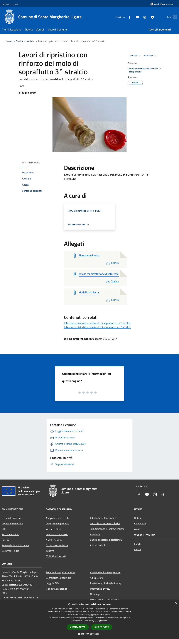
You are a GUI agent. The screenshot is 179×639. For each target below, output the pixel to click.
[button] (89, 633)
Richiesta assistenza (56, 588)
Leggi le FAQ (52, 583)
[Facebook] (124, 17)
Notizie (30, 41)
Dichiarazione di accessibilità (105, 599)
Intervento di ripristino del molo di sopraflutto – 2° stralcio (97, 323)
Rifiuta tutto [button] (102, 627)
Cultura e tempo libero (57, 523)
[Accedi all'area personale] (162, 4)
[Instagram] (139, 17)
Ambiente (95, 534)
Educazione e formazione (103, 518)
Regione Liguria (10, 4)
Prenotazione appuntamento (60, 572)
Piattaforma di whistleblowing (105, 583)
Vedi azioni (150, 55)
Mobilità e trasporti (56, 556)
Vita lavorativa (53, 529)
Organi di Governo (11, 518)
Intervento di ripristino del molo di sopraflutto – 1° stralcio (97, 327)
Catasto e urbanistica (57, 545)
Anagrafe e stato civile (57, 518)
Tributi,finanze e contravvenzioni (107, 529)
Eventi (137, 549)
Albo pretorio (96, 578)
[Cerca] (173, 16)
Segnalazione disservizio (58, 578)
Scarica (112, 263)
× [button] (175, 603)
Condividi (135, 55)
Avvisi (137, 529)
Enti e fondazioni (10, 534)
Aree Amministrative (12, 523)
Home (8, 41)
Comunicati (140, 523)
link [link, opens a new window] (106, 620)
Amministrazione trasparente (105, 572)
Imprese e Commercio (57, 534)
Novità (19, 41)
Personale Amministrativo (15, 545)
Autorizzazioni (97, 545)
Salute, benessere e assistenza (106, 540)
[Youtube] (131, 17)
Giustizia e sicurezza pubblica (105, 523)
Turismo (50, 551)
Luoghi (137, 544)
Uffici (4, 529)
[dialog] (89, 619)
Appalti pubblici (54, 540)
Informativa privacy (100, 588)
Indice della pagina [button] (31, 162)
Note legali (95, 594)
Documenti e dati (10, 551)
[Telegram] (147, 17)
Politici (5, 540)
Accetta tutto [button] (77, 627)
